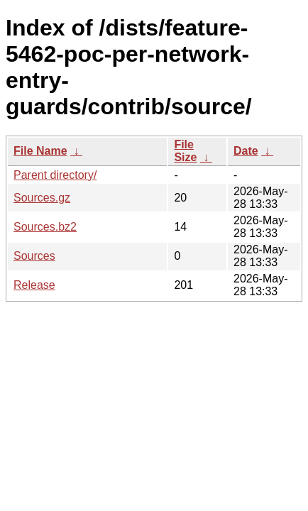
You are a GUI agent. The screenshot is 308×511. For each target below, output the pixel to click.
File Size (185, 150)
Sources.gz (41, 198)
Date (245, 151)
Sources (34, 256)
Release (34, 285)
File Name (40, 151)
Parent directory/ (55, 175)
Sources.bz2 (45, 227)
